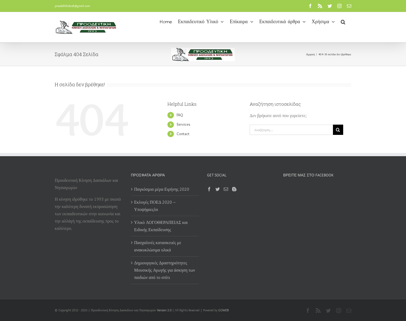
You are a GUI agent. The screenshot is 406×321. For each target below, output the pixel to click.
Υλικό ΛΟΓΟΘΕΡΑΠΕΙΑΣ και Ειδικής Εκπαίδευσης (161, 226)
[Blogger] (234, 189)
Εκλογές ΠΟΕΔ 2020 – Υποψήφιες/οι (155, 206)
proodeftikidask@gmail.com (72, 6)
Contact (183, 133)
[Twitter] (217, 189)
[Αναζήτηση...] (291, 130)
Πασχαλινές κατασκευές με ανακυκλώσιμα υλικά (157, 246)
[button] (343, 21)
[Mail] (226, 189)
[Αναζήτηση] (338, 130)
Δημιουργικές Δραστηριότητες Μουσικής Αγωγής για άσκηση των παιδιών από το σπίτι (164, 270)
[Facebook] (209, 189)
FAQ (180, 114)
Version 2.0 (164, 310)
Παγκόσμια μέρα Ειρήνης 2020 (162, 189)
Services (183, 124)
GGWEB (223, 310)
